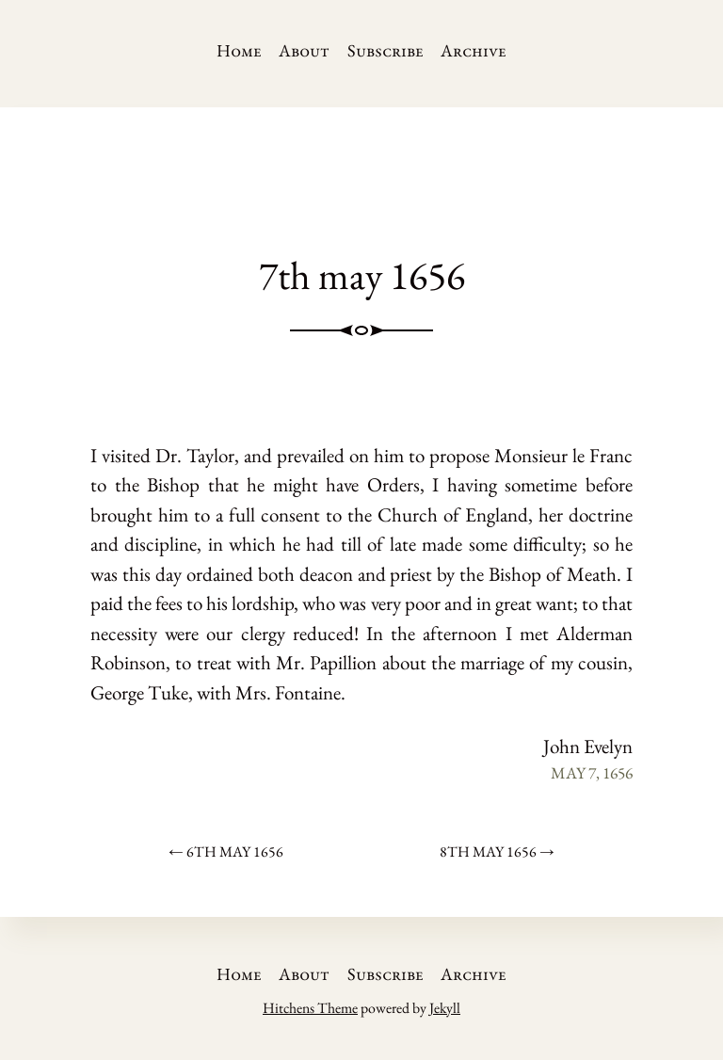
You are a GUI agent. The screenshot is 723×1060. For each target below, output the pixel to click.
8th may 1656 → (497, 851)
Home (239, 50)
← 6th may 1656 (226, 851)
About (304, 50)
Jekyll (444, 1008)
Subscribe (385, 50)
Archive (473, 50)
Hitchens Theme (310, 1008)
